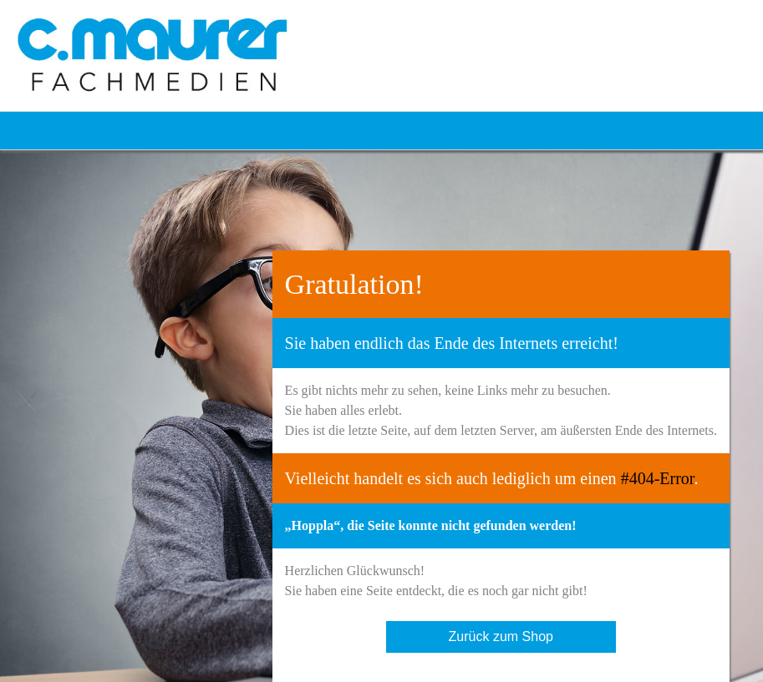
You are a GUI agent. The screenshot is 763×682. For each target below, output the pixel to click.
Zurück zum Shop (501, 636)
